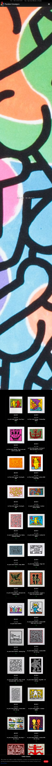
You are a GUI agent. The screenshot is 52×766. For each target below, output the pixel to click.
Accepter (46, 761)
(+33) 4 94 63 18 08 (17, 0)
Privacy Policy (4, 763)
